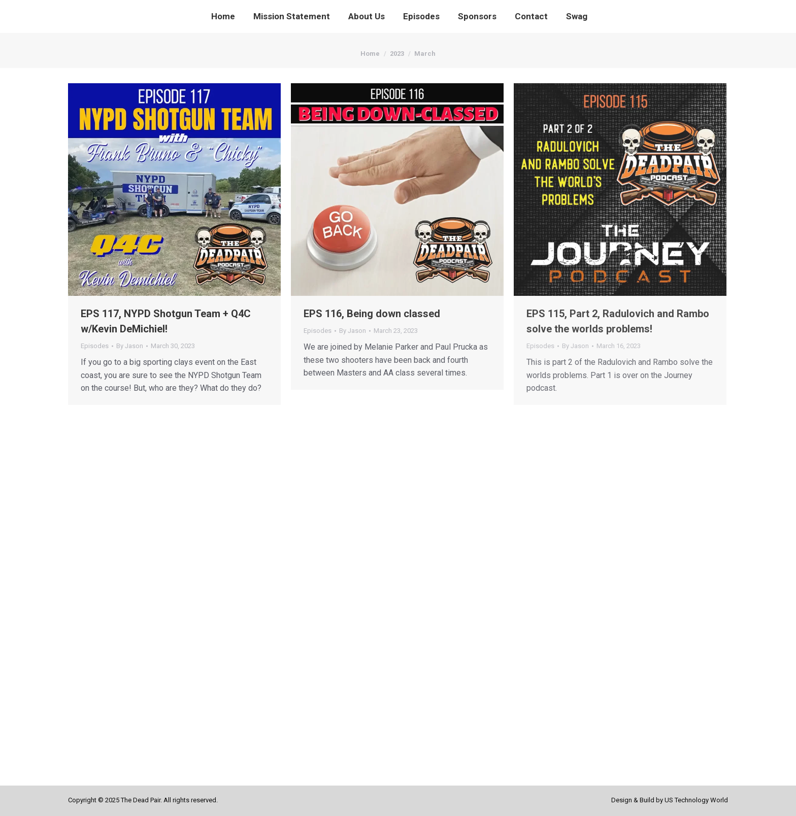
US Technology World (696, 800)
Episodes (95, 346)
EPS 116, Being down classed (372, 314)
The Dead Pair (140, 800)
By (129, 346)
